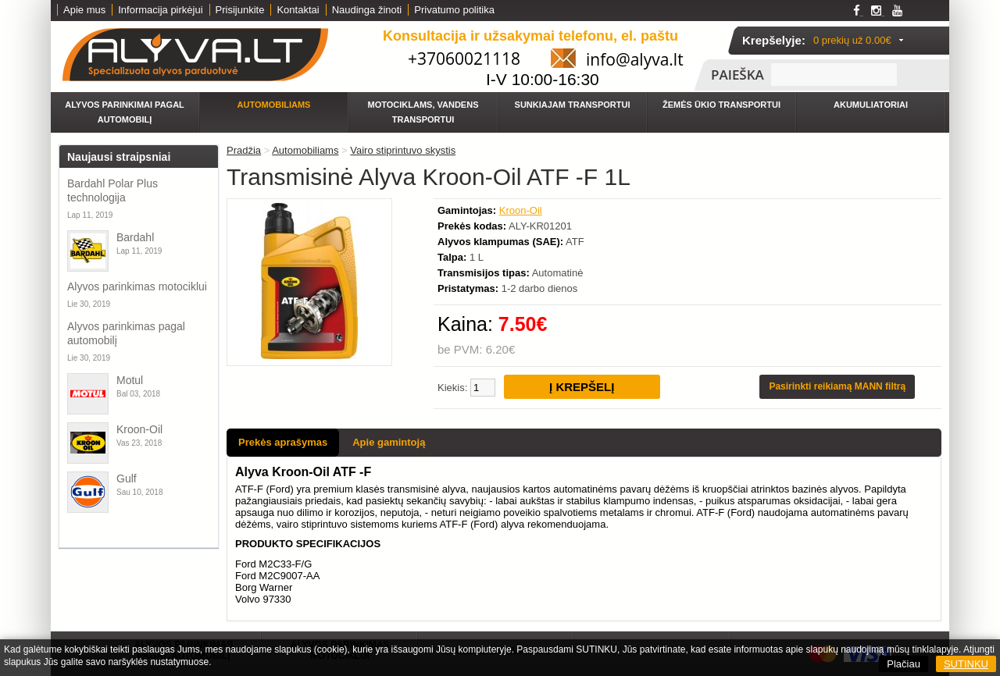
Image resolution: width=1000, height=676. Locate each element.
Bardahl (135, 237)
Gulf (126, 478)
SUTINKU (966, 664)
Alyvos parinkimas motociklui (137, 286)
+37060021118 (464, 58)
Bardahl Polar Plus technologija (112, 190)
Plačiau (903, 664)
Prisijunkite (240, 10)
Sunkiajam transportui (572, 104)
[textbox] (834, 74)
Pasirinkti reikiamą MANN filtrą (837, 386)
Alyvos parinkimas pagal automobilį (126, 333)
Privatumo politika (454, 10)
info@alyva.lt (635, 59)
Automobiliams (274, 104)
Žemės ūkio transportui (721, 104)
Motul (129, 380)
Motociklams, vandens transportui (423, 112)
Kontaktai (298, 10)
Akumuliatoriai (871, 104)
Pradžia (244, 150)
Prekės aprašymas (282, 442)
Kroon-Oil (139, 429)
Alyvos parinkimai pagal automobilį (124, 112)
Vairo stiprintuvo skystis (402, 150)
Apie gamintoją (388, 442)
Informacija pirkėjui (160, 10)
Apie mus (84, 10)
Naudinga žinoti (367, 10)
